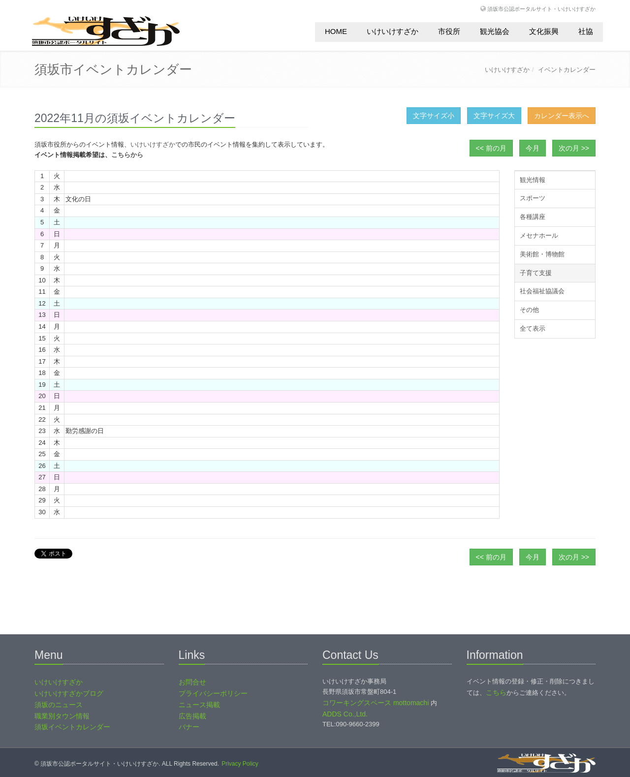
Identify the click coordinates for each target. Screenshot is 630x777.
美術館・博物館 (542, 254)
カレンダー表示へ (561, 116)
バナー (189, 727)
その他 (529, 309)
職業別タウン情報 (62, 716)
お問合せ (192, 682)
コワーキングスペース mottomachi (375, 703)
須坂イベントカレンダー (72, 727)
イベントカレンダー (567, 69)
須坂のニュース (58, 705)
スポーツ (532, 198)
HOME (336, 31)
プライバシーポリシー (213, 693)
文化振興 (544, 31)
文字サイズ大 (494, 116)
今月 (532, 148)
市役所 (449, 31)
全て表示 (532, 328)
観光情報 (532, 180)
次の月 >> (574, 148)
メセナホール (539, 235)
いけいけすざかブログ (68, 693)
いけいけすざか (392, 31)
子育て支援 (536, 273)
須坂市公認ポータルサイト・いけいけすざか (541, 8)
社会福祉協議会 (542, 291)
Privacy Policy (239, 763)
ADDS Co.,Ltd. (345, 714)
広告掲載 (192, 716)
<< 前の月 (491, 148)
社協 (585, 31)
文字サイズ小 (433, 116)
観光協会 (494, 31)
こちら (496, 692)
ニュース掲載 (199, 705)
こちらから (127, 154)
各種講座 (532, 216)
